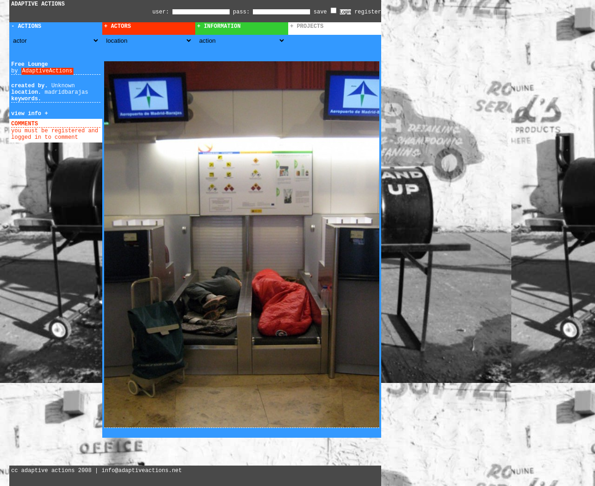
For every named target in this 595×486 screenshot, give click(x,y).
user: (162, 12)
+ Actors (117, 26)
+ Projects (307, 26)
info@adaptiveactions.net (141, 470)
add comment (59, 124)
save (325, 12)
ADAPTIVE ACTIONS (38, 4)
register (367, 12)
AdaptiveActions (47, 71)
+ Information (219, 26)
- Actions (26, 26)
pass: (241, 12)
